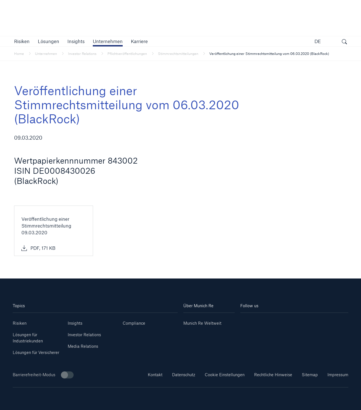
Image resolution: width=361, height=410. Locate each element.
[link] (76, 41)
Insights (75, 323)
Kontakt (155, 374)
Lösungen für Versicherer (36, 352)
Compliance (134, 323)
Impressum (337, 374)
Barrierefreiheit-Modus (43, 374)
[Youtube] (267, 321)
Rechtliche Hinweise (273, 374)
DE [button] (317, 41)
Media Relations (83, 346)
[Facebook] (303, 321)
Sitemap (310, 374)
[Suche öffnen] (344, 42)
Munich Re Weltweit (202, 323)
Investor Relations (84, 334)
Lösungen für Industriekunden (28, 338)
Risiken (20, 323)
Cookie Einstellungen (225, 374)
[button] (22, 41)
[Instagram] (285, 321)
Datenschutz (183, 374)
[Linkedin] (249, 321)
